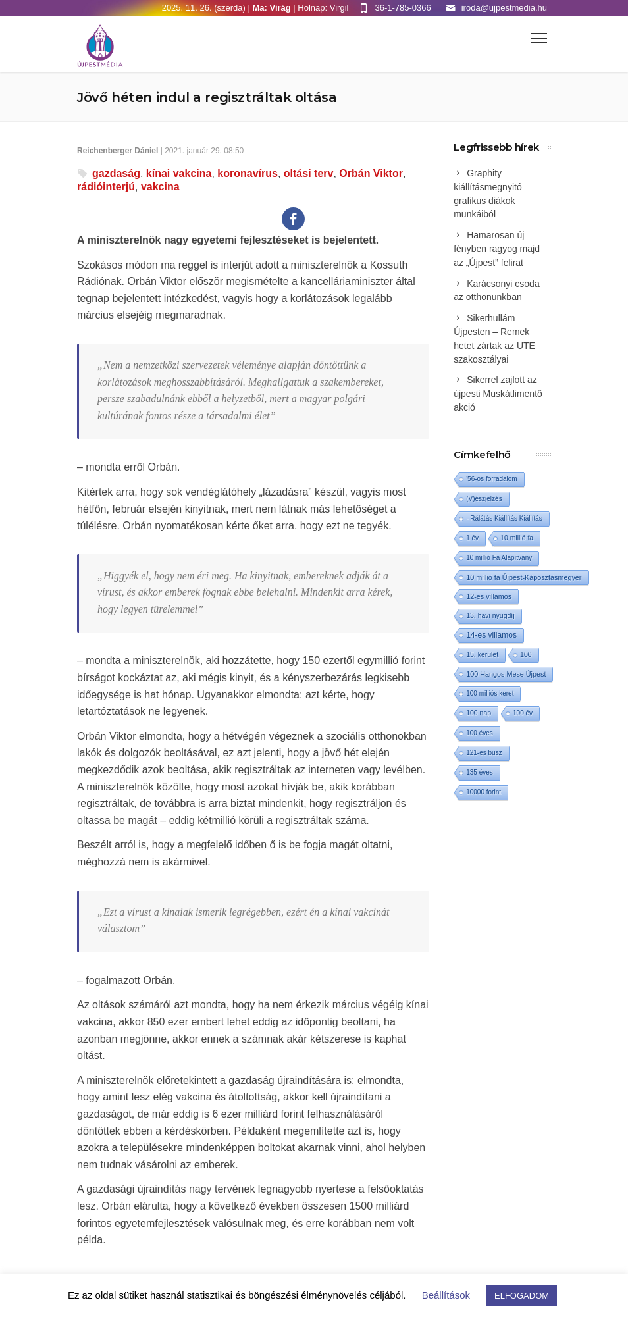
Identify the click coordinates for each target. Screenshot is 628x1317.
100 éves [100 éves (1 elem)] (479, 732)
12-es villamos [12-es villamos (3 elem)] (488, 596)
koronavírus (247, 173)
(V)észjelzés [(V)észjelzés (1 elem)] (484, 498)
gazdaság (116, 173)
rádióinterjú (106, 186)
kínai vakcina (179, 173)
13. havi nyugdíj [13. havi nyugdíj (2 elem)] (490, 615)
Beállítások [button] (446, 1295)
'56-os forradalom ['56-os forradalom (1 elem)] (491, 478)
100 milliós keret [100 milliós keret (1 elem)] (489, 693)
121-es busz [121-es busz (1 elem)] (484, 752)
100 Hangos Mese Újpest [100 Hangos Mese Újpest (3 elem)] (506, 674)
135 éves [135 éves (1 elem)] (479, 772)
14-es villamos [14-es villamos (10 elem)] (491, 635)
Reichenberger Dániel (117, 150)
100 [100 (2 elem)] (525, 654)
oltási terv (309, 173)
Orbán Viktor (371, 173)
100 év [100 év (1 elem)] (523, 713)
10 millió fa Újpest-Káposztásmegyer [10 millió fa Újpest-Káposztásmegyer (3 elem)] (523, 577)
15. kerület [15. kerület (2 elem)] (482, 654)
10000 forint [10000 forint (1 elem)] (483, 792)
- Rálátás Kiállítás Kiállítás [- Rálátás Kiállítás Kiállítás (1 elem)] (504, 518)
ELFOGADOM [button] (521, 1296)
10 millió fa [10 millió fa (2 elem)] (516, 538)
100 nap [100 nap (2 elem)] (478, 713)
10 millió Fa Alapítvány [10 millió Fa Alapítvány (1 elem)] (499, 557)
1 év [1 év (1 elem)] (472, 538)
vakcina (160, 186)
